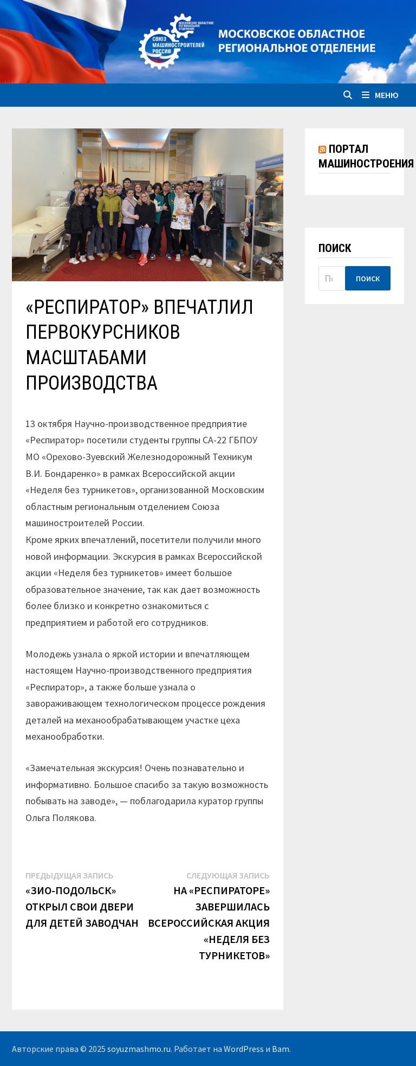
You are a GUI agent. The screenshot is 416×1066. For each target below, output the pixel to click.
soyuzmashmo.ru (139, 1048)
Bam (280, 1048)
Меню (380, 94)
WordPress (244, 1048)
